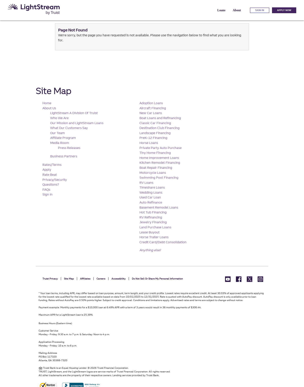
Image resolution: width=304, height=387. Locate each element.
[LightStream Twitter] (249, 280)
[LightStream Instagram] (260, 280)
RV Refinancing (150, 217)
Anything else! (150, 250)
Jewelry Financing (153, 222)
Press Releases (69, 148)
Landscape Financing (155, 133)
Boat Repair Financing (155, 168)
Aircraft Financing (152, 108)
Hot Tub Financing (153, 212)
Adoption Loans (151, 103)
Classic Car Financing (155, 123)
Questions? (50, 184)
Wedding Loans (150, 192)
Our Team (57, 133)
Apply (46, 169)
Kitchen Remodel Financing (159, 162)
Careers (101, 278)
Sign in (259, 10)
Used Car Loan (150, 197)
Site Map (53, 91)
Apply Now (284, 10)
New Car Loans (150, 113)
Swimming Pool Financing (158, 177)
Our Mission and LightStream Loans (76, 123)
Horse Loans (148, 143)
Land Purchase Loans (155, 227)
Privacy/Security (54, 180)
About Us (49, 108)
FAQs (46, 189)
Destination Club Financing (159, 128)
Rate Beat (49, 175)
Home (46, 103)
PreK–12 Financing (153, 138)
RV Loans (146, 182)
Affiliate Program (63, 138)
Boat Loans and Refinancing (160, 118)
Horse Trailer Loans (153, 237)
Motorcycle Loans (152, 173)
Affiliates (85, 278)
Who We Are (59, 118)
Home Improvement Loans (159, 158)
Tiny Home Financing (155, 153)
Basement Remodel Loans (158, 207)
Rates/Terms (51, 165)
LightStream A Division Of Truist (74, 113)
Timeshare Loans (152, 187)
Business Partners (63, 156)
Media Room (59, 143)
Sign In (47, 194)
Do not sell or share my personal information (157, 278)
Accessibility (118, 278)
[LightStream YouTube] (228, 280)
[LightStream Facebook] (239, 280)
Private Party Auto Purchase (160, 148)
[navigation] (152, 10)
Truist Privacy (50, 278)
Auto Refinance (150, 202)
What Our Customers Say (69, 128)
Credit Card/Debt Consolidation (163, 242)
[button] (221, 10)
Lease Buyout (149, 232)
